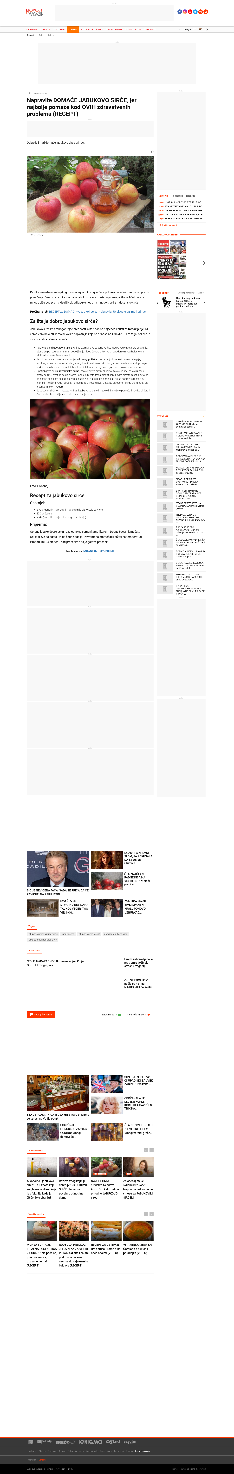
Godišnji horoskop (186, 293)
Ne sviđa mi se (139, 1014)
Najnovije (163, 196)
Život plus (59, 29)
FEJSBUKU (107, 551)
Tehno (128, 29)
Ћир (200, 12)
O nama (129, 1451)
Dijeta (51, 35)
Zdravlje (45, 29)
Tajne (41, 35)
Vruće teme (34, 950)
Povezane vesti (36, 1150)
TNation (202, 1469)
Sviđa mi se (112, 1014)
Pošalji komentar (40, 1014)
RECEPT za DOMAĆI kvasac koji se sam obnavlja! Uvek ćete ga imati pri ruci (97, 311)
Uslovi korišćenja (142, 1451)
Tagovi (31, 926)
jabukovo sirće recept (89, 934)
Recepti (30, 35)
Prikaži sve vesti (168, 225)
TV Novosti (150, 29)
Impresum (32, 1460)
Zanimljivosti (114, 29)
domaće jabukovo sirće (115, 934)
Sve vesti (162, 416)
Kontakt (42, 1460)
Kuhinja (72, 29)
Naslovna (31, 29)
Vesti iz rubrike (36, 1214)
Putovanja (87, 29)
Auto (138, 29)
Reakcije (190, 196)
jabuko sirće (68, 934)
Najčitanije (177, 196)
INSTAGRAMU (91, 551)
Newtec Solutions (187, 1469)
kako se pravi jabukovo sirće (42, 939)
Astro (99, 29)
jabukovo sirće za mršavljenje (43, 934)
